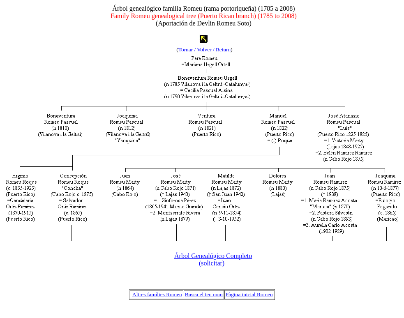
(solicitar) (211, 263)
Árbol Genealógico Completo (213, 255)
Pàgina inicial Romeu (249, 294)
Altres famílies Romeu (157, 294)
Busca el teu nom (204, 294)
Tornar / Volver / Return (204, 49)
